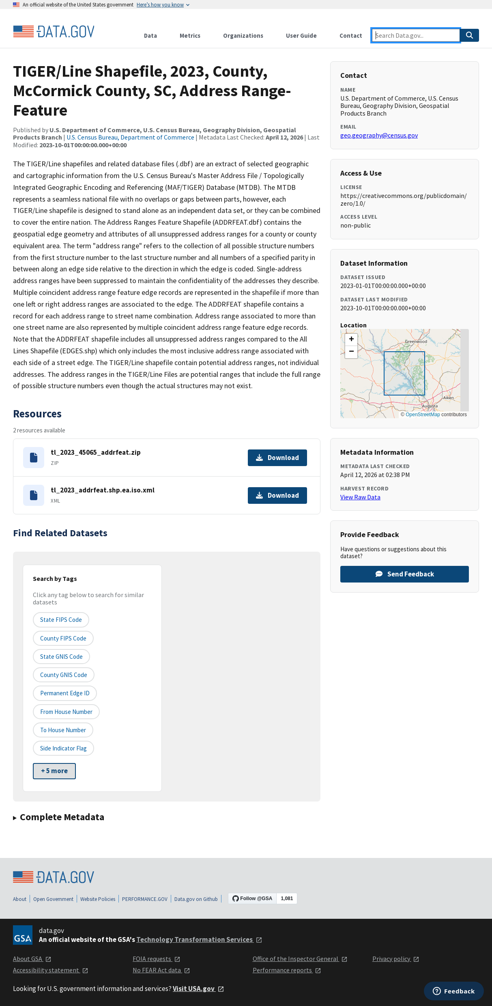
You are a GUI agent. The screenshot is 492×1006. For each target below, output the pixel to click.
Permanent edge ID (65, 693)
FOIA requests (156, 958)
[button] (351, 340)
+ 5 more (54, 770)
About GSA (32, 958)
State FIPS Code (61, 619)
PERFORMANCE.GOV (145, 899)
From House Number (66, 712)
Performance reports (287, 970)
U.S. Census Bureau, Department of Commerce (130, 137)
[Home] (53, 31)
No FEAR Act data (161, 970)
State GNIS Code (61, 656)
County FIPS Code (63, 638)
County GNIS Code (63, 675)
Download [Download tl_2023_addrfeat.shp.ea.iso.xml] (277, 495)
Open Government (53, 899)
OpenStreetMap (423, 414)
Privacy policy (395, 958)
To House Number (63, 730)
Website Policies (97, 899)
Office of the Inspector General (300, 958)
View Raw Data (360, 497)
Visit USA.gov (198, 988)
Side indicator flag (63, 748)
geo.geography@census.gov (379, 135)
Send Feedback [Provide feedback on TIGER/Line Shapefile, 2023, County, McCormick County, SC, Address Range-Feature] (405, 574)
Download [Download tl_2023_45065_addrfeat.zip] (277, 457)
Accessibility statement (50, 970)
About (19, 899)
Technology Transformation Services (199, 939)
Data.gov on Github (196, 899)
